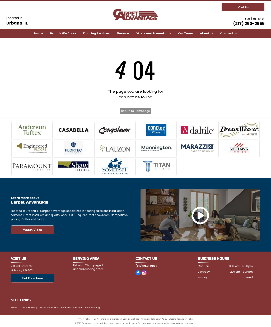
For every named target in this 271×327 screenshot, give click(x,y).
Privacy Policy (84, 319)
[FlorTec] (73, 148)
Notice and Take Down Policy (154, 319)
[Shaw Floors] (73, 166)
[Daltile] (197, 130)
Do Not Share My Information (107, 319)
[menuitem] (39, 33)
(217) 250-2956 (249, 23)
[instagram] (144, 273)
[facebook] (138, 273)
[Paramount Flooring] (32, 166)
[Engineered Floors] (32, 148)
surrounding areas (91, 269)
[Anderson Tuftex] (32, 130)
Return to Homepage (135, 111)
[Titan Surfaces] (156, 166)
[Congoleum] (115, 130)
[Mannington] (156, 148)
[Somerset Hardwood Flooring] (115, 166)
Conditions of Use (131, 319)
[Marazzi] (197, 148)
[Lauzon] (115, 148)
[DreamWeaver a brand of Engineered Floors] (239, 130)
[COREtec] (156, 130)
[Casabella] (73, 130)
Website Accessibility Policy (181, 319)
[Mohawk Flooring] (239, 148)
